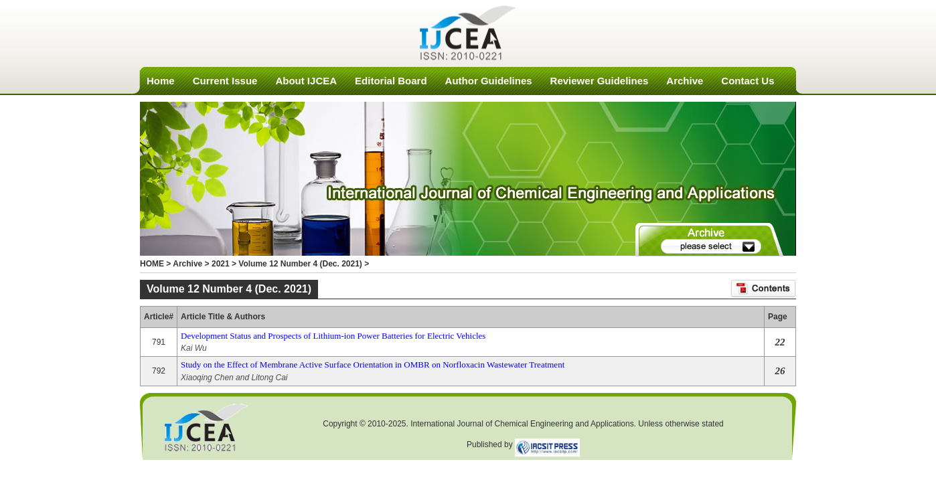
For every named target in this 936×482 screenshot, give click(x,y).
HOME (152, 263)
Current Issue (225, 80)
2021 (221, 263)
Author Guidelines (488, 80)
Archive (684, 80)
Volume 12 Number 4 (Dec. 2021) (300, 263)
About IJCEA (306, 80)
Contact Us (747, 80)
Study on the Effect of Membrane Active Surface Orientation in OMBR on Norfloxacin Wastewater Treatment (372, 364)
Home (161, 80)
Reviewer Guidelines (599, 80)
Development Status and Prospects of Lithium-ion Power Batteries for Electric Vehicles (333, 336)
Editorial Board (391, 80)
